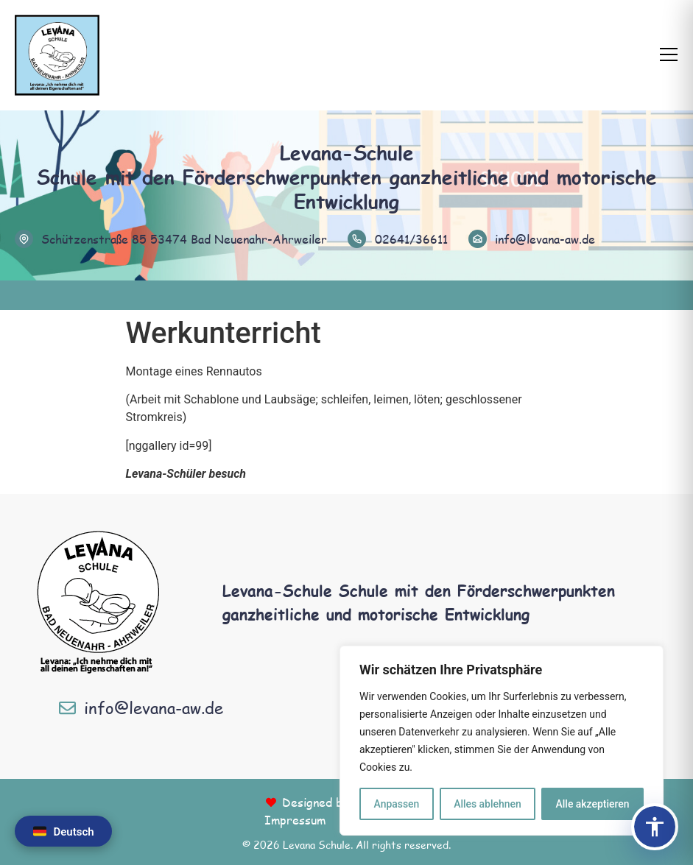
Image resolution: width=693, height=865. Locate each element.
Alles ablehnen (487, 804)
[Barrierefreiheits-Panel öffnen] (654, 826)
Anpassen (396, 804)
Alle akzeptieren (592, 804)
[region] (502, 741)
